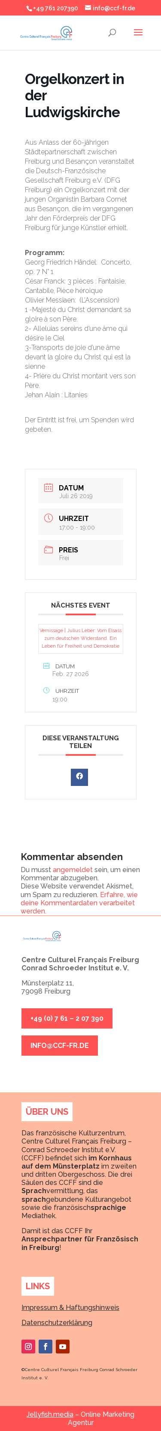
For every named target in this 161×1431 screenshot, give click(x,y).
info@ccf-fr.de (59, 1045)
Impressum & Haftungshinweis (70, 1307)
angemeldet (73, 870)
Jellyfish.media (50, 1414)
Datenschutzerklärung (56, 1323)
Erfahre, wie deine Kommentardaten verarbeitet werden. (79, 903)
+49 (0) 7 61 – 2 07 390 (66, 1018)
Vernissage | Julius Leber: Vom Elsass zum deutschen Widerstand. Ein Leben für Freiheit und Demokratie (80, 638)
